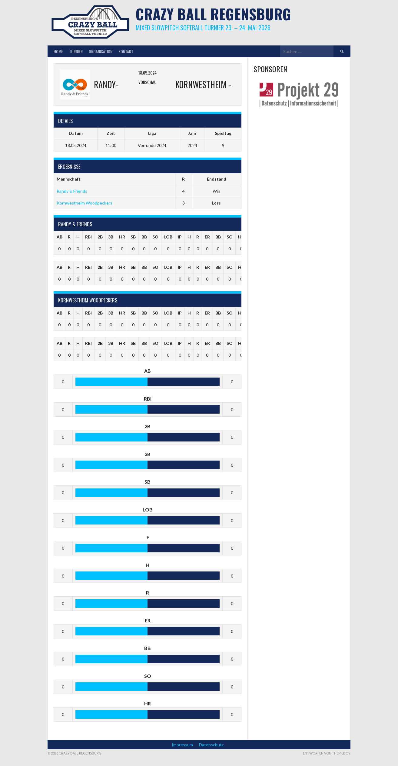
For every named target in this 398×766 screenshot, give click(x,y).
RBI (88, 236)
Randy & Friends (72, 191)
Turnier (76, 51)
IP (180, 236)
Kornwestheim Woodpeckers (84, 202)
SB (133, 236)
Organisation (100, 51)
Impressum (182, 744)
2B (100, 236)
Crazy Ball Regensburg (213, 14)
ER (207, 236)
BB (144, 236)
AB (59, 236)
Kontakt (125, 51)
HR (122, 236)
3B (110, 236)
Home (58, 51)
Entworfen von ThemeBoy (326, 753)
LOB (168, 236)
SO (155, 236)
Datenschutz (211, 744)
